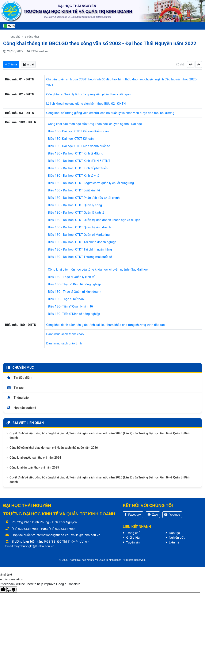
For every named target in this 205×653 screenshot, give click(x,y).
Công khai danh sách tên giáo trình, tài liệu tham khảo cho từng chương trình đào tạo (105, 325)
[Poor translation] (11, 591)
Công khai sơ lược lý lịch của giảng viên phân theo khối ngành (89, 94)
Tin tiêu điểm (19, 379)
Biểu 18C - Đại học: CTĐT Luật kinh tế (74, 190)
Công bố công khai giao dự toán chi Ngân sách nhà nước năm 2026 (54, 449)
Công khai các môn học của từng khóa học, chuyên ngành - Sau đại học (98, 269)
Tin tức (15, 389)
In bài (28, 64)
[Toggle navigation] (9, 26)
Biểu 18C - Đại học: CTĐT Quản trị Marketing (79, 235)
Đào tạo (173, 534)
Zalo (153, 516)
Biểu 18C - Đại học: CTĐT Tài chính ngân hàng (80, 249)
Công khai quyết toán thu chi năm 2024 (35, 459)
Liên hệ (172, 544)
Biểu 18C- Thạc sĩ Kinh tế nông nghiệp (74, 284)
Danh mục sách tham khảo (65, 334)
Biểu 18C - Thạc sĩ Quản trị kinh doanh (74, 292)
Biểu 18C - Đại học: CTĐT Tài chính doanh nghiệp (82, 242)
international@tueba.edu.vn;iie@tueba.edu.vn (68, 536)
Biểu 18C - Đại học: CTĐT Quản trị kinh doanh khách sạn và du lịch (94, 220)
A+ (191, 64)
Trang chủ (14, 36)
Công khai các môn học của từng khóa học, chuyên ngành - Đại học (95, 124)
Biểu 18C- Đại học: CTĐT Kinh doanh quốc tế (79, 146)
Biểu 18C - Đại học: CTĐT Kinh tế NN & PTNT (79, 161)
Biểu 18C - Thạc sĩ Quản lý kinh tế (71, 277)
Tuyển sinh (132, 544)
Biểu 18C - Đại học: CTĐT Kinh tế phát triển (78, 168)
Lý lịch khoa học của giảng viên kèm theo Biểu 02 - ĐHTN (86, 104)
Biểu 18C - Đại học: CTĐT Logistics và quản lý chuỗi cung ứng (91, 183)
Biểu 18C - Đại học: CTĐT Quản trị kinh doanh (79, 227)
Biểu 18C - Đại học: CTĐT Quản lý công (75, 205)
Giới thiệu (131, 539)
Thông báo (18, 399)
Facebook (133, 516)
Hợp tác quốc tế (21, 409)
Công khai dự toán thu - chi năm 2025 (34, 469)
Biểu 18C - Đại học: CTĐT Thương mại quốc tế (80, 257)
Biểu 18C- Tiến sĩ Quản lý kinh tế (70, 306)
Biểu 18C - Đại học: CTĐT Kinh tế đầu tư (75, 153)
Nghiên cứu (175, 539)
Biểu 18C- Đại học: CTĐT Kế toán (71, 139)
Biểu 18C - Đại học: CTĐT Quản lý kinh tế (76, 212)
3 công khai (32, 36)
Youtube (172, 516)
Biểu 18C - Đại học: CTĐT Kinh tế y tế (73, 175)
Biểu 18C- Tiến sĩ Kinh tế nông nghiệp (74, 314)
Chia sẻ (11, 64)
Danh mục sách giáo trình (64, 343)
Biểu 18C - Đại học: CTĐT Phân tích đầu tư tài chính (84, 198)
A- (198, 64)
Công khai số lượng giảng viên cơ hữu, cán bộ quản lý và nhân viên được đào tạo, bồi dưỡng (110, 113)
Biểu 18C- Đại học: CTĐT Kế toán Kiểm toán (78, 131)
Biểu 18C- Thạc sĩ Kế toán (66, 299)
